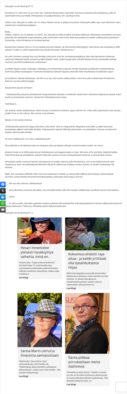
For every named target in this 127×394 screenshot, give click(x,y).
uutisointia (69, 13)
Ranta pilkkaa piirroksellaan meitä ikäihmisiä (84, 362)
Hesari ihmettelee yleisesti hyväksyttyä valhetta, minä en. (37, 252)
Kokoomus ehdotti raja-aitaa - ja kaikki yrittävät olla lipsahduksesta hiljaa (87, 261)
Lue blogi (23, 277)
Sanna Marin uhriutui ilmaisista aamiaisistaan (40, 353)
